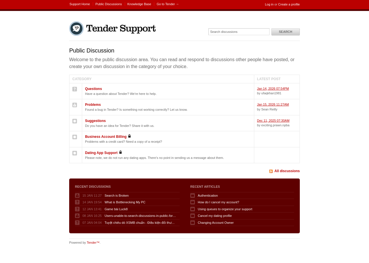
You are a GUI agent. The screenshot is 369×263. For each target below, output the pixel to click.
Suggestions (95, 121)
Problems (93, 105)
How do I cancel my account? (218, 202)
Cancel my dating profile (215, 215)
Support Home (79, 4)
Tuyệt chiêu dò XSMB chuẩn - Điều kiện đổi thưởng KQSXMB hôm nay (141, 222)
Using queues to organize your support (225, 209)
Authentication (208, 195)
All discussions (287, 171)
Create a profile (289, 4)
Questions (93, 89)
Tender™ (93, 242)
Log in (269, 4)
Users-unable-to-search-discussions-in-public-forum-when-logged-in (141, 215)
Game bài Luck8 (116, 209)
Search (285, 31)
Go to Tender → (168, 4)
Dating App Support (101, 153)
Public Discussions (108, 4)
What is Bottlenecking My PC (125, 202)
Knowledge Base (139, 4)
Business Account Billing (106, 137)
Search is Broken (117, 195)
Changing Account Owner (216, 222)
